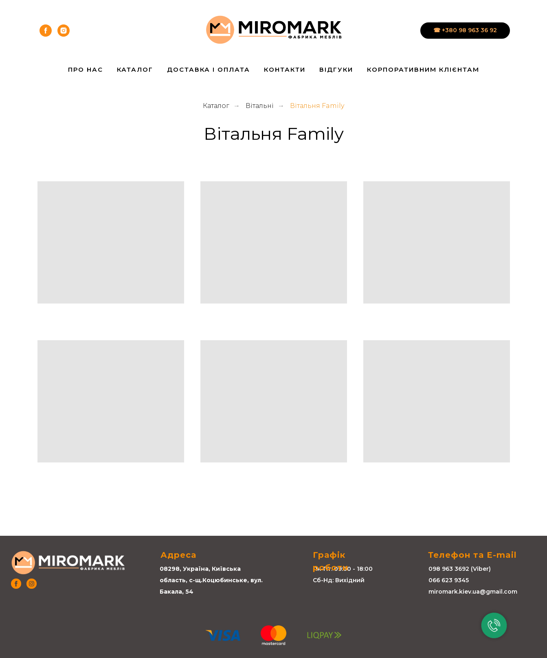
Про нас (85, 69)
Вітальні (260, 106)
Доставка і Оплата (208, 69)
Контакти (284, 69)
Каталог (135, 69)
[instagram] (63, 30)
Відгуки (336, 69)
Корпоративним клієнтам (423, 69)
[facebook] (46, 30)
